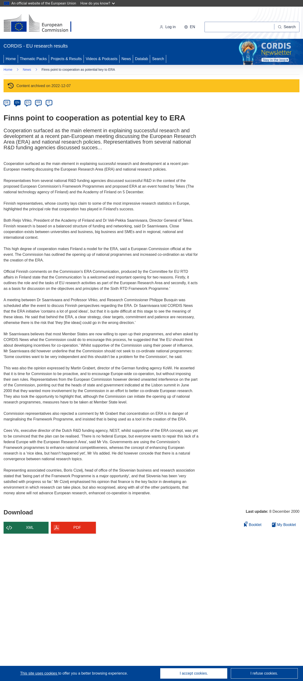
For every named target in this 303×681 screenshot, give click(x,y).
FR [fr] (38, 102)
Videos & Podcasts (101, 59)
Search (158, 59)
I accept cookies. (194, 673)
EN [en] (17, 102)
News (126, 59)
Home (11, 59)
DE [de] (7, 102)
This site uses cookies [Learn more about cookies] (39, 673)
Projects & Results (66, 59)
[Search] (286, 27)
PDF (77, 528)
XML (30, 528)
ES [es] (28, 102)
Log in (168, 27)
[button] (189, 27)
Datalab (141, 59)
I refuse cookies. (264, 673)
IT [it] (49, 102)
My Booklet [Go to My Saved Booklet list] (284, 524)
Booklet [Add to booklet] (253, 524)
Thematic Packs (33, 59)
